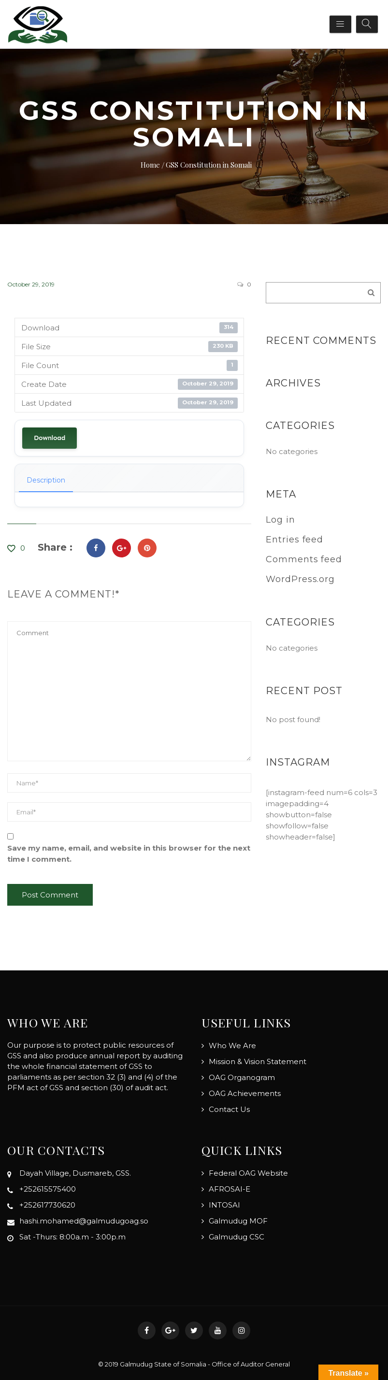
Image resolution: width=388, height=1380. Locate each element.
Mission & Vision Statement (257, 1061)
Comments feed (304, 559)
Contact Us (229, 1109)
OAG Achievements (245, 1093)
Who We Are (232, 1045)
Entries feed (294, 539)
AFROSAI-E (229, 1189)
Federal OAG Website (248, 1173)
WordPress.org (300, 579)
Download (49, 438)
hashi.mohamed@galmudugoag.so (83, 1220)
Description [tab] (46, 480)
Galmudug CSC (236, 1236)
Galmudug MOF (238, 1220)
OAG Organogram (242, 1077)
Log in (280, 519)
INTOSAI (224, 1204)
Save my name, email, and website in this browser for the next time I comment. (128, 853)
